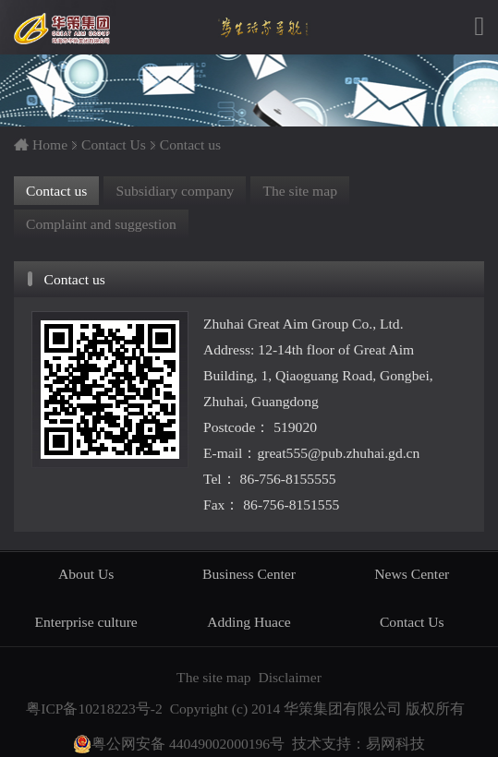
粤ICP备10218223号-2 (94, 708)
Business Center (249, 574)
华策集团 (63, 28)
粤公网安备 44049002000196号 (179, 744)
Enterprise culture (86, 622)
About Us (86, 574)
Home (49, 144)
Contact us (190, 144)
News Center (411, 574)
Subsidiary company (174, 190)
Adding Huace (249, 622)
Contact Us (113, 144)
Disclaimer (289, 677)
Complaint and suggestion (101, 224)
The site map (299, 190)
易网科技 (395, 743)
